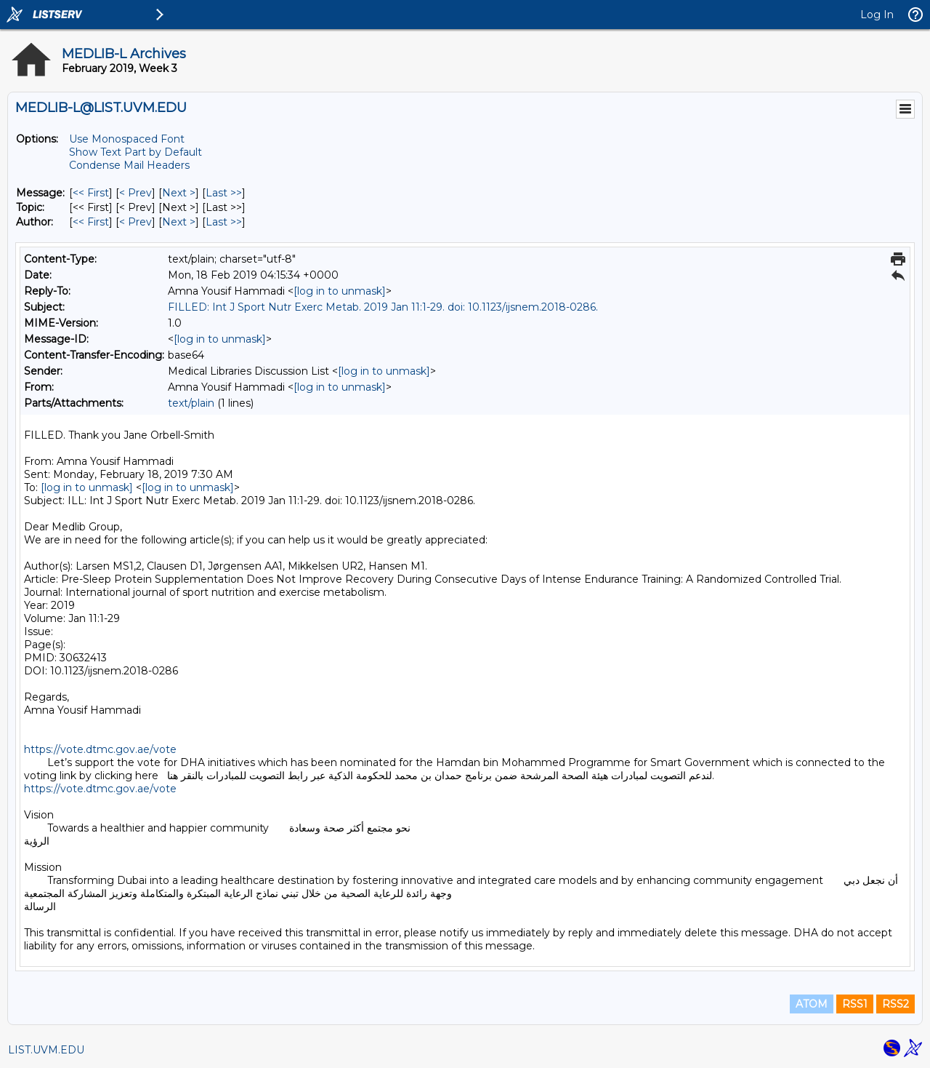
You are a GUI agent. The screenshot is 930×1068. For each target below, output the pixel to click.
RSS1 (855, 1004)
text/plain (191, 403)
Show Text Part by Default (135, 152)
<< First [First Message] (91, 192)
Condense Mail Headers (129, 165)
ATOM (812, 1004)
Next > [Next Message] (178, 192)
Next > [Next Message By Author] (178, 221)
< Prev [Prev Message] (135, 192)
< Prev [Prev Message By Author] (135, 221)
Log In (877, 14)
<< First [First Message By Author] (91, 221)
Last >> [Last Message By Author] (224, 221)
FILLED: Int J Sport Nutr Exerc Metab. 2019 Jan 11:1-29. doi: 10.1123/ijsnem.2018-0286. (383, 307)
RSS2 (895, 1004)
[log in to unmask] (340, 291)
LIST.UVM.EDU (46, 1049)
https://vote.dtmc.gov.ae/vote (100, 749)
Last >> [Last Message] (224, 192)
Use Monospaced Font (127, 139)
